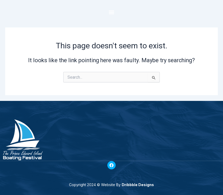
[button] (111, 12)
